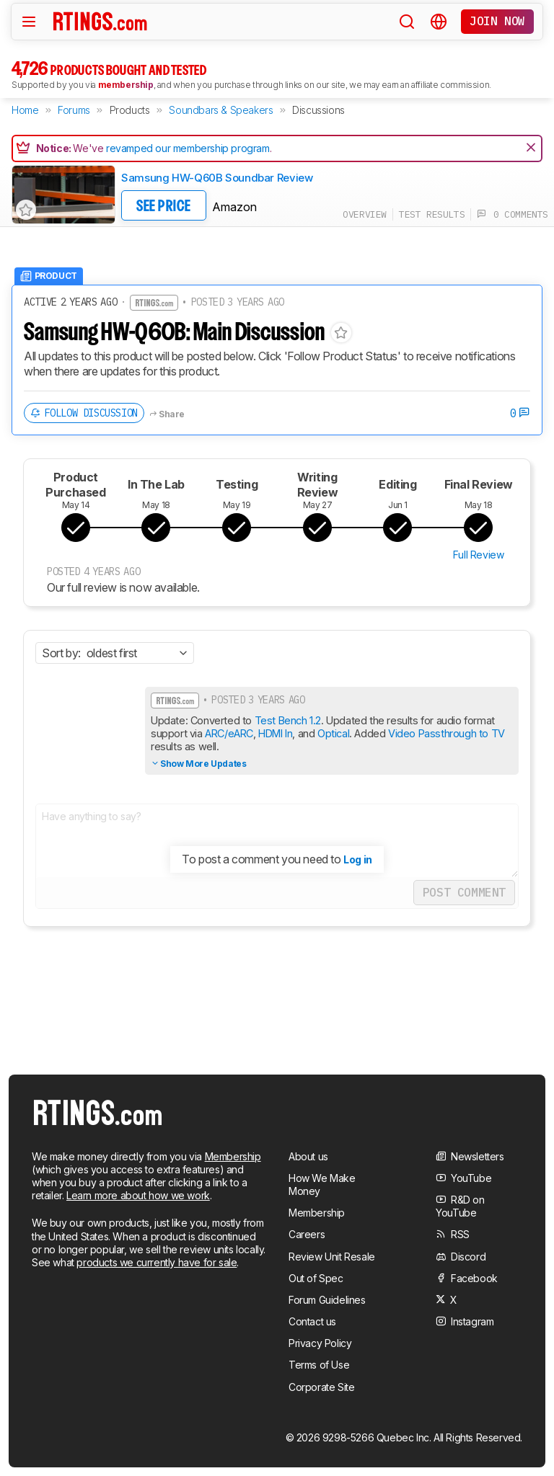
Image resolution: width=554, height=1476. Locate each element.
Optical (333, 733)
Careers (307, 1234)
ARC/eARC (229, 733)
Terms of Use (319, 1365)
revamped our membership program (188, 148)
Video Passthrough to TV (446, 733)
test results (432, 214)
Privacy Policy (320, 1343)
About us (308, 1156)
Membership (233, 1156)
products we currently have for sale (156, 1262)
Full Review (478, 554)
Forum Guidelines (327, 1300)
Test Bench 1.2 (287, 720)
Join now (497, 21)
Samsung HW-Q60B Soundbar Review (216, 177)
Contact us (312, 1321)
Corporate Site (321, 1387)
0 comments (512, 214)
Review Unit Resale (332, 1256)
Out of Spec (316, 1278)
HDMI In (275, 733)
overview (365, 214)
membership (126, 84)
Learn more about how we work (138, 1195)
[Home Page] (100, 21)
